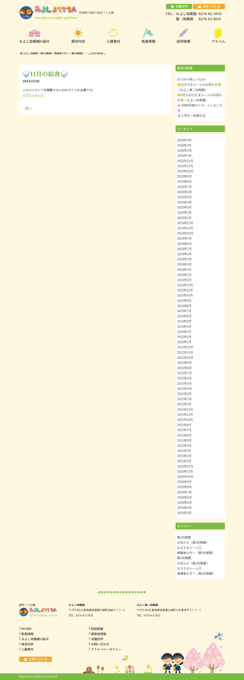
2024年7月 (184, 249)
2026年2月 (184, 150)
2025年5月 (184, 197)
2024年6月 (184, 254)
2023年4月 (184, 326)
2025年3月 (184, 207)
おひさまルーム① (189, 547)
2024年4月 (184, 264)
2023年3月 (184, 331)
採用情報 (97, 628)
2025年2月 (184, 212)
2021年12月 (185, 409)
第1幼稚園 (184, 537)
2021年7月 (184, 430)
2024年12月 (185, 223)
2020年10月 (185, 476)
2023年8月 (184, 306)
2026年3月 (184, 145)
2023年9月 (184, 300)
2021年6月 (184, 435)
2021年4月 (184, 445)
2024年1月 (184, 280)
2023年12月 (185, 285)
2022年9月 (184, 362)
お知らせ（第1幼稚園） (193, 542)
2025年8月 (184, 181)
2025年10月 (185, 171)
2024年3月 (184, 269)
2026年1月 (184, 155)
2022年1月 (184, 404)
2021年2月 (184, 456)
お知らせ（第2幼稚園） (193, 563)
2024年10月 (185, 233)
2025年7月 (184, 187)
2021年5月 (184, 440)
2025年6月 (184, 192)
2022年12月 (185, 347)
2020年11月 (185, 471)
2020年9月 (184, 481)
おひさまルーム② (189, 568)
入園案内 (27, 649)
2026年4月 (184, 140)
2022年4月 (184, 388)
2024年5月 (184, 259)
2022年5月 (184, 383)
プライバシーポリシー (106, 649)
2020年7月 (184, 492)
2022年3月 (184, 394)
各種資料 (181, 6)
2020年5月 (184, 502)
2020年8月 (184, 487)
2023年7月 (184, 311)
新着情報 (27, 634)
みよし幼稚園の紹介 (35, 639)
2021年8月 (184, 425)
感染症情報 (98, 634)
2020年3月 (184, 513)
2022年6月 (184, 378)
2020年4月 (184, 507)
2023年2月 (184, 337)
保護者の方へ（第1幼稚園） (196, 553)
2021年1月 (184, 461)
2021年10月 (185, 419)
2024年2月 (184, 274)
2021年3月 (184, 450)
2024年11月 (185, 228)
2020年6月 (184, 497)
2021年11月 (185, 414)
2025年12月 (185, 161)
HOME (26, 628)
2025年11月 (185, 166)
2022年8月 (184, 368)
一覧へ (27, 108)
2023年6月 (184, 316)
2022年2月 (184, 399)
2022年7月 (184, 373)
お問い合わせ (211, 6)
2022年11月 (185, 352)
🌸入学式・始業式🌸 (191, 115)
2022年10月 (185, 357)
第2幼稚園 (184, 558)
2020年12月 (185, 466)
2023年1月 (184, 342)
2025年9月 (184, 176)
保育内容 (27, 644)
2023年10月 (185, 295)
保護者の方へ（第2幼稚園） (196, 573)
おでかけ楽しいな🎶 (191, 79)
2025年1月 (184, 218)
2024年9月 (184, 238)
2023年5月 (184, 321)
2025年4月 (184, 202)
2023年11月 (185, 290)
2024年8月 (184, 243)
